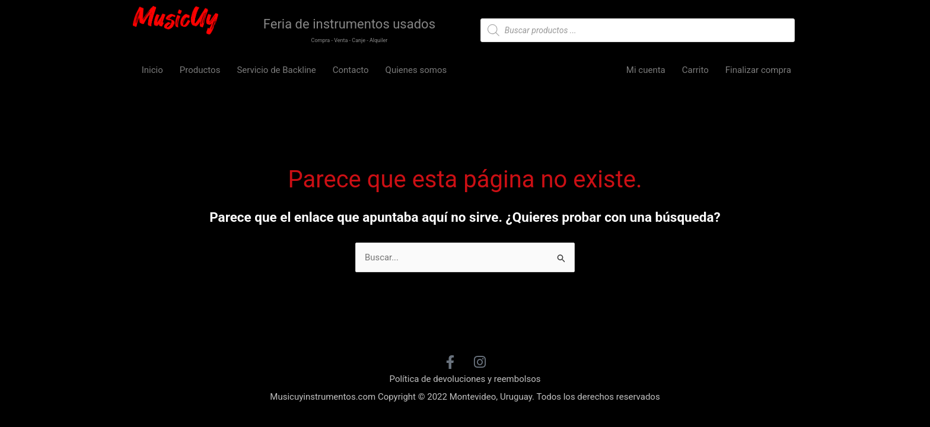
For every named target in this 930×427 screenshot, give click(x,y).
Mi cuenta (645, 70)
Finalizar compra (758, 70)
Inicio (152, 70)
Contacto (351, 70)
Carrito (695, 70)
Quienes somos (416, 70)
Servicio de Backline (276, 70)
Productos (200, 70)
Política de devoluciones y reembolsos (465, 379)
